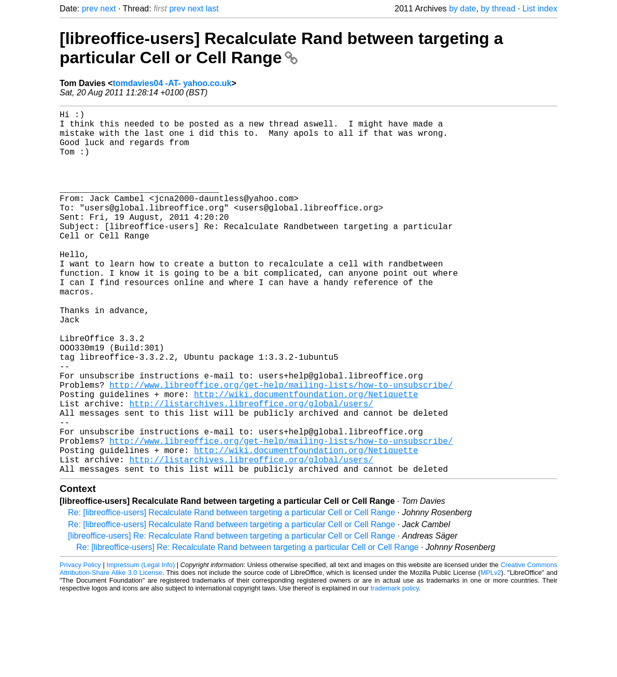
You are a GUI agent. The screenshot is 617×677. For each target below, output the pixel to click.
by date (462, 8)
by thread (498, 8)
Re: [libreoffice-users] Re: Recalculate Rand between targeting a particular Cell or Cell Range (247, 628)
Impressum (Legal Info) (140, 646)
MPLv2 (491, 653)
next (108, 8)
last (212, 8)
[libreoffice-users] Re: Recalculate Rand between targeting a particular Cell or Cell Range (231, 616)
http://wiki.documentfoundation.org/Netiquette (306, 458)
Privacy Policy (80, 646)
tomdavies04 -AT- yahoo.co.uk (172, 83)
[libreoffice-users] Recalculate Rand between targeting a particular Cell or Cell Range (281, 48)
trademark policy (395, 669)
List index (539, 8)
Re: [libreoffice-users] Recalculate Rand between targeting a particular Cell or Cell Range (231, 593)
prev (90, 8)
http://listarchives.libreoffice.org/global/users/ (251, 469)
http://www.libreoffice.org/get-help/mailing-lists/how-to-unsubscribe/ (281, 447)
